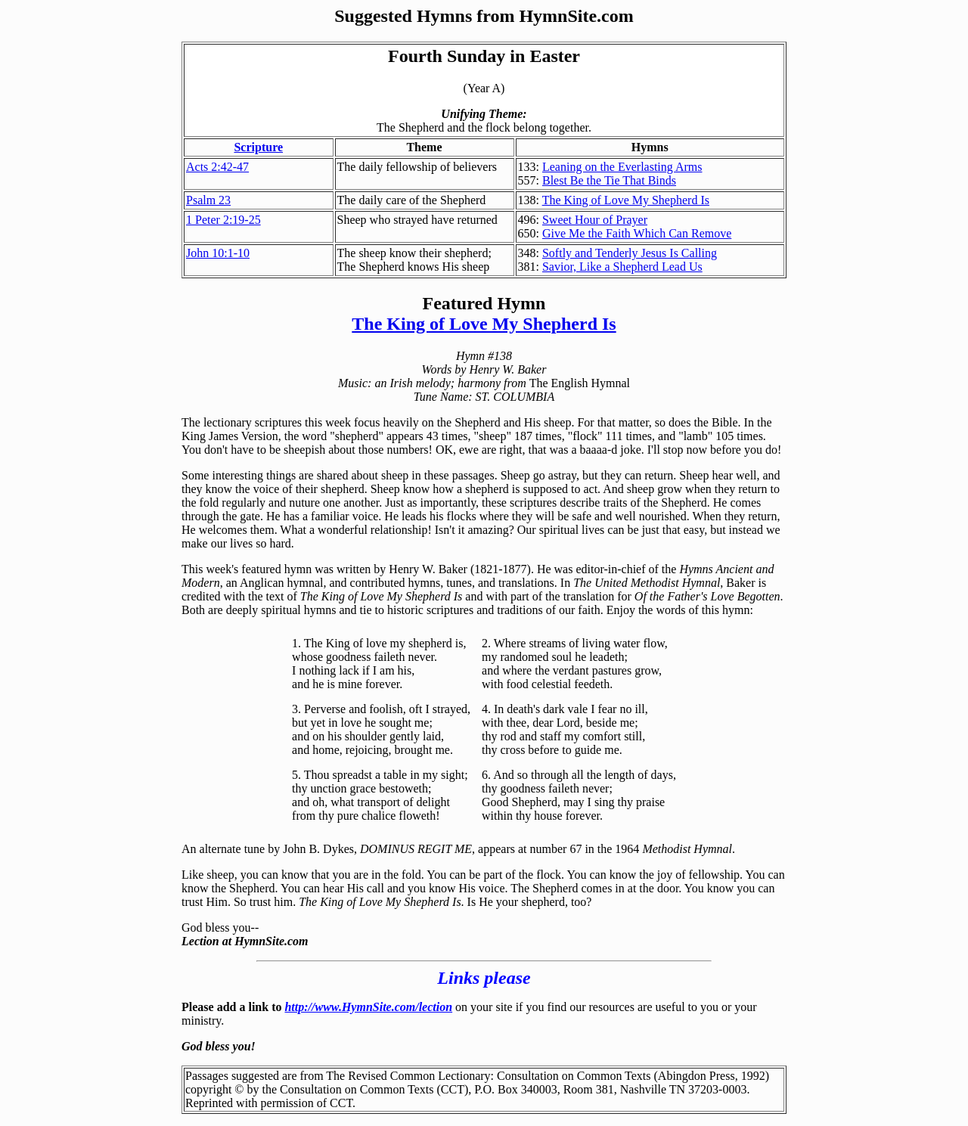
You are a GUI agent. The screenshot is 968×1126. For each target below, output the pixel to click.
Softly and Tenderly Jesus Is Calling (629, 253)
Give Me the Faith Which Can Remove (636, 233)
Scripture (258, 147)
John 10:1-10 (218, 253)
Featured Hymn (484, 303)
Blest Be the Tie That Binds (609, 180)
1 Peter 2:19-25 (223, 219)
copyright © (214, 1089)
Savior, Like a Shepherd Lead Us (622, 266)
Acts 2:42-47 (217, 166)
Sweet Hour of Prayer (594, 219)
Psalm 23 (208, 200)
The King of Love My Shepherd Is (625, 200)
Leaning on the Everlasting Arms (622, 166)
